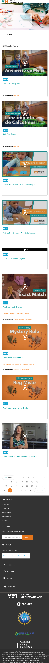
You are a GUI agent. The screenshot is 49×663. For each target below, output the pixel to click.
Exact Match (17, 369)
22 (42, 486)
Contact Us (5, 508)
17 (16, 486)
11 (27, 482)
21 (37, 486)
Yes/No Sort (28, 319)
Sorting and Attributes (9, 313)
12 (32, 482)
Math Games (6, 512)
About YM (5, 504)
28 (31, 490)
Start (10, 478)
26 (20, 490)
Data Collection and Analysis (11, 364)
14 (42, 482)
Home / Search (6, 22)
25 (15, 490)
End (38, 490)
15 (6, 486)
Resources (5, 520)
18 (22, 486)
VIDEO (5, 79)
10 (22, 482)
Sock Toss (16, 96)
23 (5, 490)
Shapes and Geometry (22, 313)
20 (32, 486)
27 (26, 490)
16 (11, 486)
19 (27, 486)
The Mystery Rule (18, 319)
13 (37, 482)
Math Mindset (7, 516)
